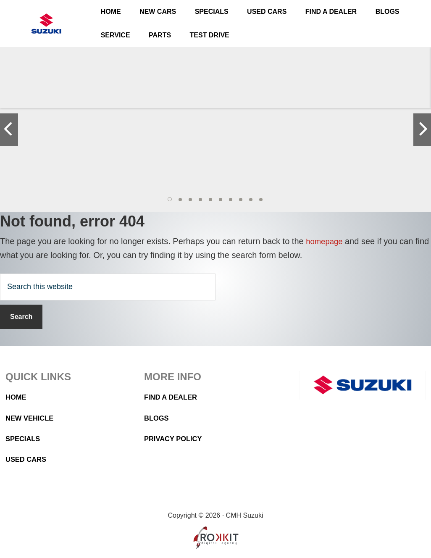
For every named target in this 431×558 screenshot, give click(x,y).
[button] (170, 199)
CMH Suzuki (46, 23)
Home (16, 397)
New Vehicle (31, 418)
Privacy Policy (175, 438)
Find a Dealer (173, 397)
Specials (24, 438)
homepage (326, 241)
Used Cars (27, 459)
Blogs (157, 418)
